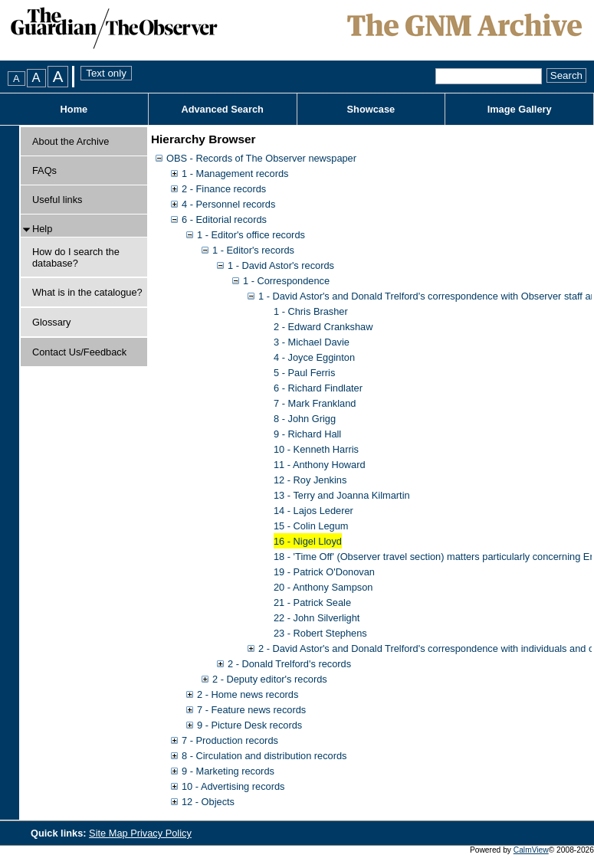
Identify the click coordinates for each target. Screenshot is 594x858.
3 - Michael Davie (312, 342)
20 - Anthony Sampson (323, 587)
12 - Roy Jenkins (310, 480)
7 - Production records (230, 740)
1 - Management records (235, 173)
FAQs (44, 170)
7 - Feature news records (251, 710)
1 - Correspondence (286, 281)
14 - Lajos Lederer (313, 510)
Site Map (109, 833)
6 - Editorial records (224, 219)
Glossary (51, 322)
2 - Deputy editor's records (269, 679)
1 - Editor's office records (251, 235)
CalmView (531, 850)
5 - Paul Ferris (304, 372)
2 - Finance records (224, 189)
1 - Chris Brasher (311, 311)
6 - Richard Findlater (318, 388)
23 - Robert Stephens (320, 633)
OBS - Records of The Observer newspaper (261, 158)
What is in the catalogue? (87, 292)
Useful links (57, 199)
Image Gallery (519, 109)
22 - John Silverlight (316, 618)
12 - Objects (208, 801)
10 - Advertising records (233, 786)
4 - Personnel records (228, 204)
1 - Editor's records (253, 250)
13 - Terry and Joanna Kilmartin (342, 495)
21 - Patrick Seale (312, 602)
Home (74, 109)
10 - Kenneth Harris (316, 449)
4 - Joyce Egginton (314, 357)
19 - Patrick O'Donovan (324, 572)
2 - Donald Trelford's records (289, 664)
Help (42, 228)
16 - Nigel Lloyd (308, 541)
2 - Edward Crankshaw (323, 326)
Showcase (371, 109)
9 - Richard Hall (307, 434)
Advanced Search (222, 109)
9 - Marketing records (228, 771)
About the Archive (70, 141)
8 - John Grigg (305, 418)
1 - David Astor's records (281, 265)
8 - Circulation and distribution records (264, 755)
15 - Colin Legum (311, 526)
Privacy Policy (161, 833)
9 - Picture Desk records (249, 725)
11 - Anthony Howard (320, 464)
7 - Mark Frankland (315, 403)
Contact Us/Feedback (79, 352)
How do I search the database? (76, 257)
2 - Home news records (247, 694)
